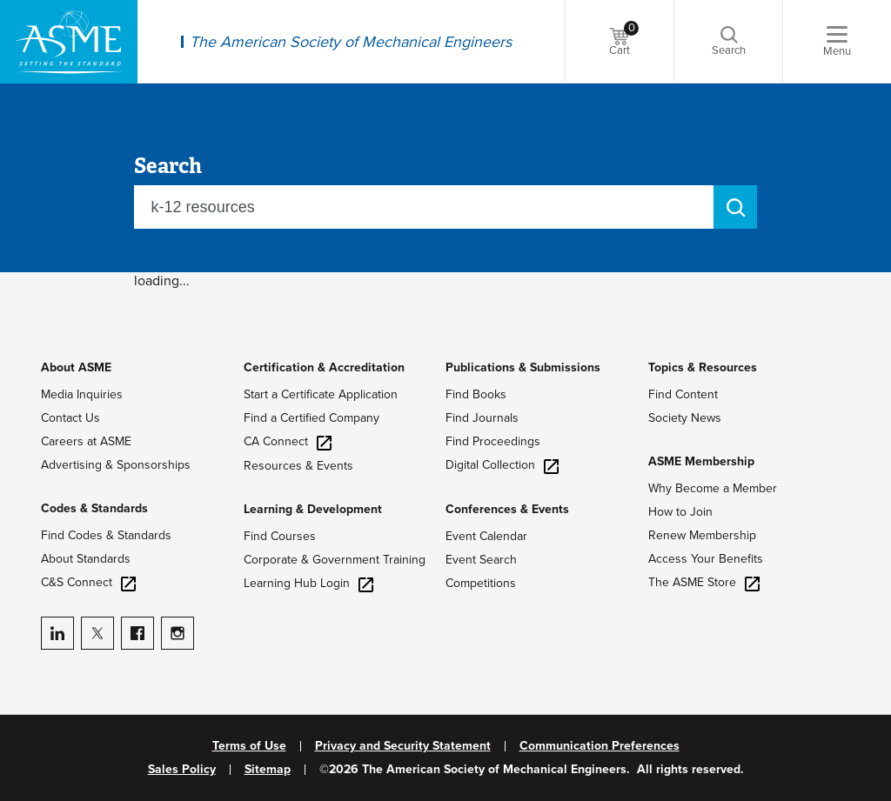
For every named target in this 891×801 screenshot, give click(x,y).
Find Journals (482, 418)
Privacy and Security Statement (403, 746)
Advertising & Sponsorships (116, 464)
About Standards (86, 558)
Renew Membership (702, 535)
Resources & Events (298, 465)
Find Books (476, 394)
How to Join (680, 511)
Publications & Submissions (523, 367)
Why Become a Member (712, 488)
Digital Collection (502, 464)
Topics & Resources (702, 367)
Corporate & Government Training (334, 559)
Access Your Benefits (705, 558)
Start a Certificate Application (321, 394)
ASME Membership (701, 461)
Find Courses (280, 536)
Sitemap (268, 769)
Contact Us (70, 418)
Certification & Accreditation (324, 367)
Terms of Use (249, 746)
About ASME (76, 367)
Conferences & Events (507, 509)
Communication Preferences (599, 746)
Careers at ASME (86, 441)
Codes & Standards (94, 508)
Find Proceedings (493, 441)
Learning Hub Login (308, 583)
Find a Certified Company (311, 418)
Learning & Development (313, 509)
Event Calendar (486, 536)
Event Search (481, 559)
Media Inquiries (82, 394)
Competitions (481, 583)
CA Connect (288, 441)
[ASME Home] (68, 41)
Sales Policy (182, 769)
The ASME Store (704, 582)
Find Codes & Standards (106, 535)
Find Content (683, 394)
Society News (684, 418)
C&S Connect (88, 582)
